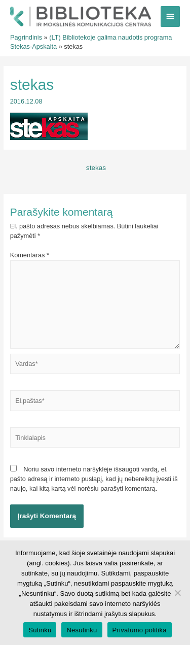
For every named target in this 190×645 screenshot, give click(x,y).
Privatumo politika (139, 630)
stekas (96, 168)
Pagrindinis (26, 37)
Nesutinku (81, 630)
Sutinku (39, 630)
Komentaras (29, 255)
